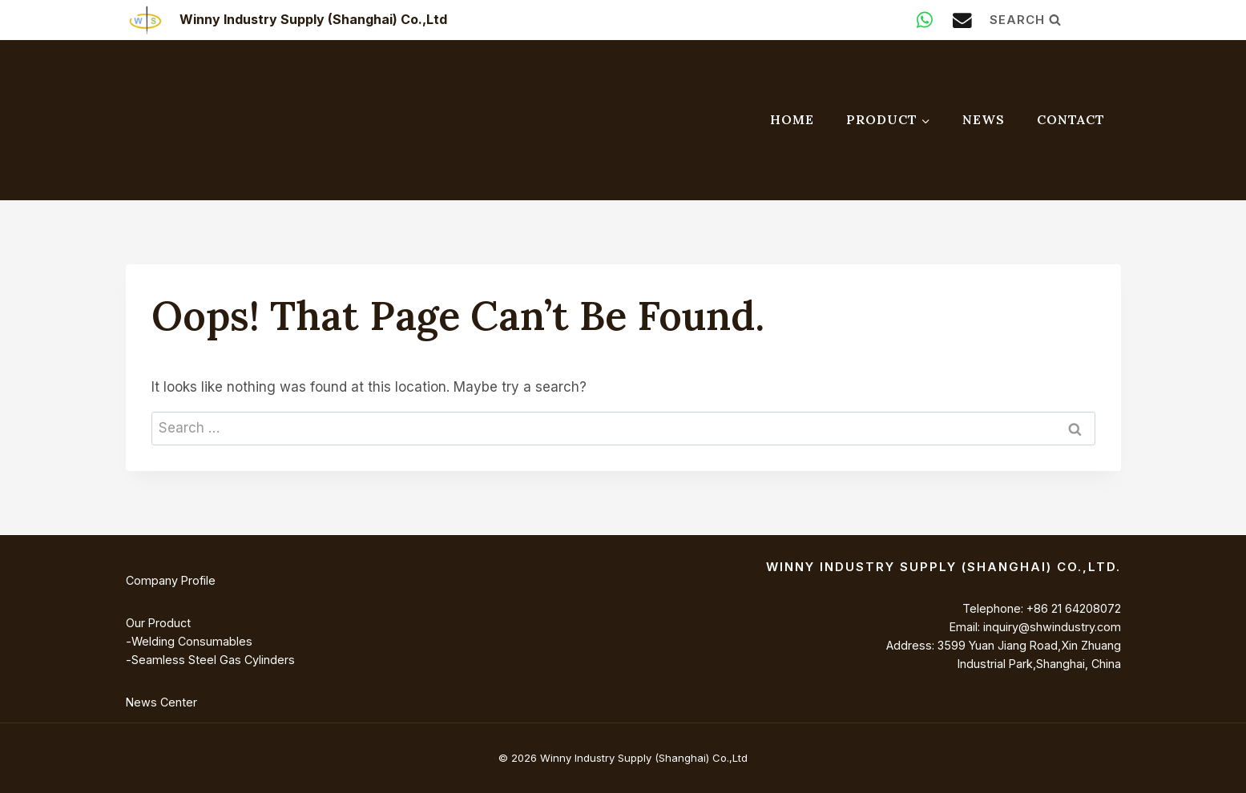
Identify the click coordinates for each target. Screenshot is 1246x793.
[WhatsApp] (924, 19)
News (983, 119)
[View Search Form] (1055, 20)
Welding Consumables (191, 641)
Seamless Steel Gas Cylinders (213, 659)
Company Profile (171, 580)
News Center (161, 702)
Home (792, 119)
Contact (1071, 119)
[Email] (962, 19)
